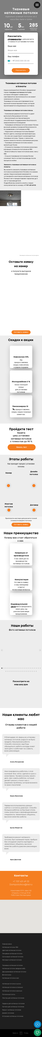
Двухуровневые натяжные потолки (14, 971)
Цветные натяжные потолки (11, 950)
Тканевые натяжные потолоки (12, 965)
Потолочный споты (8, 994)
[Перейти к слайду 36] (36, 671)
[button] (21, 332)
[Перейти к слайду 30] (24, 671)
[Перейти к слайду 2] (3, 668)
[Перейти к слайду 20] (40, 668)
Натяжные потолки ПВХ (10, 947)
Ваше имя (12, 46)
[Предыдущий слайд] (2, 650)
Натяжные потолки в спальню (12, 987)
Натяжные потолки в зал (10, 978)
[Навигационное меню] (37, 5)
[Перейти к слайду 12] (24, 668)
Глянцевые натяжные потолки (12, 953)
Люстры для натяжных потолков (13, 998)
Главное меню (7, 944)
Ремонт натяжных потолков (11, 1010)
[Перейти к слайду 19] (38, 668)
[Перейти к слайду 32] (28, 671)
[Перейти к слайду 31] (26, 671)
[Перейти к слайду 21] (5, 671)
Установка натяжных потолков (12, 1016)
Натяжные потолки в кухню (11, 983)
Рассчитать (21, 70)
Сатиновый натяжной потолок (12, 956)
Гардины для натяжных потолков (13, 1003)
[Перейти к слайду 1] (1, 668)
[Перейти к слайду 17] (34, 668)
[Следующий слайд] (40, 650)
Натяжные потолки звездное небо (13, 968)
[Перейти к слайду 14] (28, 668)
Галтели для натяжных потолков (13, 1006)
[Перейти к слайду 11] (22, 668)
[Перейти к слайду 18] (36, 668)
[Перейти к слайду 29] (22, 671)
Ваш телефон (13, 56)
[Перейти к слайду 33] (30, 671)
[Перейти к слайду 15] (30, 668)
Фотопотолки (6, 975)
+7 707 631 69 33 (21, 881)
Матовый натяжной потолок (12, 960)
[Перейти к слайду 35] (34, 671)
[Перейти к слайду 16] (32, 668)
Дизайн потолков (8, 1013)
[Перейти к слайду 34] (32, 671)
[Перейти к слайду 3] (5, 668)
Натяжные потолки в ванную (12, 991)
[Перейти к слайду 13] (26, 668)
